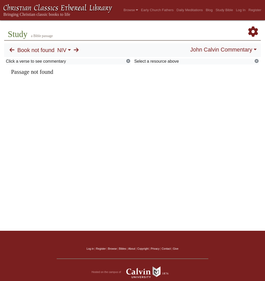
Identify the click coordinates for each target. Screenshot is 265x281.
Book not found (36, 50)
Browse (130, 10)
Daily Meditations (189, 10)
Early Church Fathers (157, 10)
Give (175, 248)
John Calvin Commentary (221, 50)
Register (254, 10)
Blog (209, 10)
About (131, 248)
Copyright (143, 248)
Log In (241, 10)
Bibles (122, 248)
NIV (62, 50)
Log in (90, 248)
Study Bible (224, 10)
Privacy (155, 248)
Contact (166, 248)
